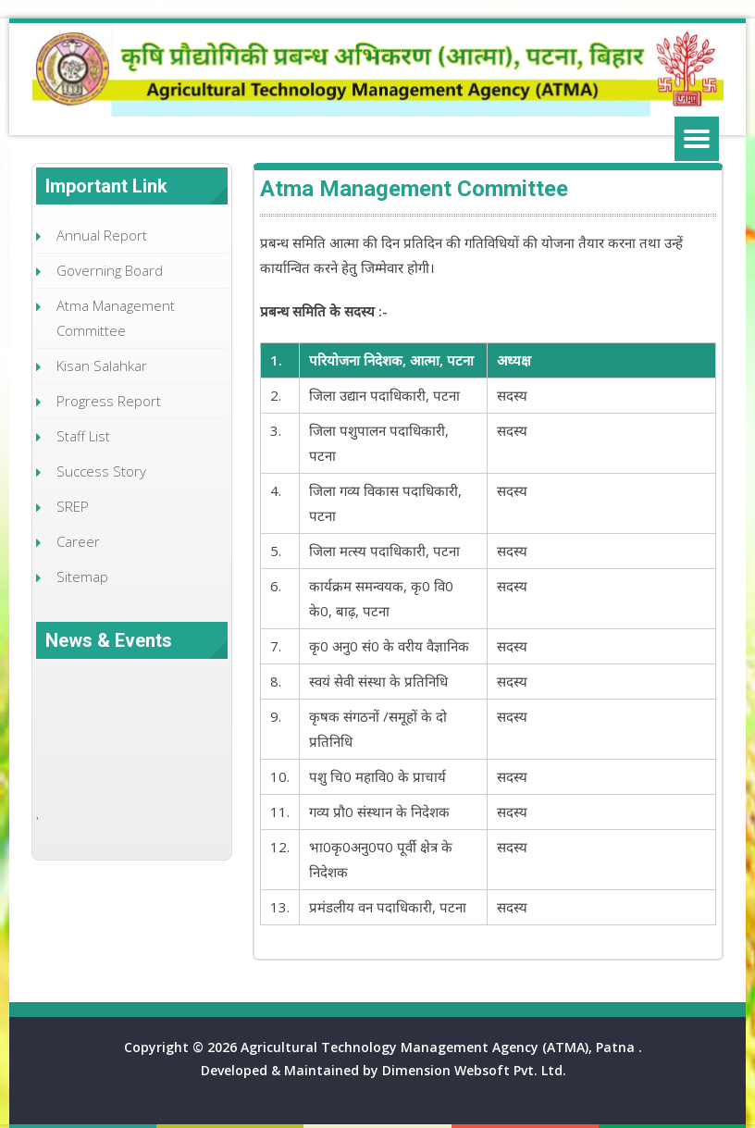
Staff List (83, 436)
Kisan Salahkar (101, 365)
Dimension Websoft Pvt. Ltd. (474, 1070)
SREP (72, 506)
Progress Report (108, 400)
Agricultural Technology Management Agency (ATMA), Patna (439, 1047)
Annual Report (101, 235)
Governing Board (109, 270)
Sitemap (82, 576)
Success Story (101, 471)
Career (78, 541)
